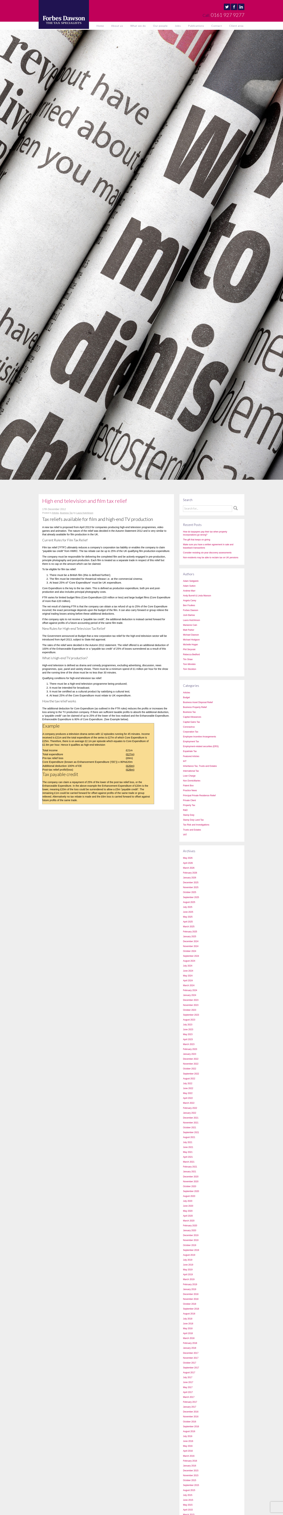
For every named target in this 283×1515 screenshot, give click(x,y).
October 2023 (189, 1010)
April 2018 (188, 1333)
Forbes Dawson (190, 610)
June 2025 (188, 912)
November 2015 (190, 1475)
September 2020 (191, 1191)
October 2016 (189, 1421)
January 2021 (189, 1171)
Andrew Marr (189, 590)
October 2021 (189, 1127)
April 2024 (188, 980)
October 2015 (189, 1480)
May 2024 (188, 975)
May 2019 (188, 1269)
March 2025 (188, 926)
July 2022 (187, 1083)
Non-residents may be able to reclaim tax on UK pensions (210, 557)
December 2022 (190, 1059)
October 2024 (189, 951)
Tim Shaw (188, 659)
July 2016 (187, 1436)
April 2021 (188, 1157)
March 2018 (188, 1338)
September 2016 (191, 1426)
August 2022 (189, 1078)
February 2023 (190, 1049)
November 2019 (190, 1240)
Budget (186, 697)
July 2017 (187, 1377)
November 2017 (190, 1358)
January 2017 (189, 1407)
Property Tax (189, 805)
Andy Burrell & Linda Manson (197, 595)
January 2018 (189, 1348)
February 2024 (190, 990)
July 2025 (187, 907)
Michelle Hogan (190, 644)
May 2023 (188, 1034)
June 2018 (188, 1323)
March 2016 (188, 1456)
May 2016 (188, 1446)
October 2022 (189, 1068)
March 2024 (188, 985)
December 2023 (190, 1000)
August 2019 (189, 1255)
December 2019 (190, 1235)
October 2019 (189, 1245)
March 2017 (188, 1397)
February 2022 (190, 1108)
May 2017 (188, 1387)
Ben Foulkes (189, 605)
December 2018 (190, 1294)
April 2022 (188, 1098)
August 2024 (189, 961)
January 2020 (189, 1230)
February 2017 (190, 1402)
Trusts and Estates (192, 830)
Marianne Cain (190, 625)
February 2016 (190, 1461)
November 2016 (190, 1416)
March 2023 (188, 1044)
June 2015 (188, 1500)
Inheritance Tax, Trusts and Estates (200, 766)
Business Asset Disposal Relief (198, 702)
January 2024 (189, 995)
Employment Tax (191, 741)
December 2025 (190, 882)
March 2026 (188, 868)
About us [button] (117, 25)
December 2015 (190, 1470)
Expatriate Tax (190, 751)
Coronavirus (189, 727)
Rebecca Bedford (191, 654)
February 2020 (190, 1225)
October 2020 (189, 1186)
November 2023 (190, 1005)
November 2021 (190, 1122)
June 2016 (188, 1441)
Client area (236, 25)
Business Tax (66, 513)
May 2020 (188, 1211)
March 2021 (188, 1162)
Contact (216, 25)
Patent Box (188, 785)
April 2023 (188, 1039)
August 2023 (189, 1019)
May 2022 (188, 1093)
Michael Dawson (191, 635)
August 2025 (189, 902)
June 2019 (188, 1264)
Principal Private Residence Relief (199, 795)
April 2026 (188, 863)
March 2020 (188, 1220)
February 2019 (190, 1284)
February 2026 (190, 873)
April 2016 (188, 1451)
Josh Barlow (189, 615)
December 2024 (190, 941)
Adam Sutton (189, 586)
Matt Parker (188, 630)
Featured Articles (191, 756)
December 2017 (190, 1353)
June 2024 (188, 971)
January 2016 (189, 1465)
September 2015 (191, 1485)
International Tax (191, 771)
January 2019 (189, 1289)
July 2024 (187, 966)
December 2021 (190, 1118)
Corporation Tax (190, 732)
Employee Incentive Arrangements (199, 736)
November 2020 (190, 1181)
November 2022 (190, 1064)
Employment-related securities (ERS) (201, 746)
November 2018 (190, 1299)
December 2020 (190, 1176)
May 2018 (188, 1328)
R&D (185, 810)
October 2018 (189, 1304)
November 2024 (190, 946)
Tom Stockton (189, 669)
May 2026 (188, 858)
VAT (185, 834)
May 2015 (188, 1505)
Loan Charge (189, 776)
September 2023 (191, 1015)
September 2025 (191, 897)
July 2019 (187, 1260)
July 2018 (187, 1318)
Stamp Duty (188, 815)
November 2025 (190, 887)
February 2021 (190, 1166)
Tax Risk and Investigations (196, 824)
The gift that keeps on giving (196, 539)
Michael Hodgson (191, 639)
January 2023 (189, 1054)
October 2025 (189, 892)
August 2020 (189, 1196)
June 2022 (188, 1088)
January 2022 (189, 1113)
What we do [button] (138, 25)
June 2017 (188, 1382)
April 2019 (188, 1274)
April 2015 (188, 1510)
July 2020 (187, 1201)
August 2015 (189, 1490)
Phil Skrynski (189, 649)
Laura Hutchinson (84, 513)
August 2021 (189, 1137)
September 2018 (191, 1309)
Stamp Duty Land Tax (193, 820)
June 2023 (188, 1029)
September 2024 (191, 956)
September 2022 (191, 1073)
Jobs (178, 25)
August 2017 (189, 1372)
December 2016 (190, 1411)
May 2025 (188, 917)
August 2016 (189, 1431)
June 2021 (188, 1147)
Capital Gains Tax (191, 722)
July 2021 (187, 1142)
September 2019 (191, 1250)
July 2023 (187, 1024)
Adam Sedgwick (191, 581)
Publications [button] (196, 25)
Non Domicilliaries (191, 780)
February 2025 (190, 931)
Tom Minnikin (189, 664)
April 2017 (188, 1392)
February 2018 (190, 1343)
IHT (184, 761)
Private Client (189, 800)
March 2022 (188, 1103)
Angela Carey (189, 600)
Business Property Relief (195, 707)
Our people (160, 25)
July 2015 (187, 1495)
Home (100, 25)
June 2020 (188, 1206)
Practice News (190, 790)
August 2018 (189, 1313)
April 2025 (188, 921)
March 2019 (188, 1279)
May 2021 (188, 1152)
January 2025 (189, 936)
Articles (55, 513)
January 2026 (189, 877)
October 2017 (189, 1363)
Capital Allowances (192, 717)
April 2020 (188, 1216)
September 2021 (191, 1132)
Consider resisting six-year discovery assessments (207, 552)
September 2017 (191, 1367)
